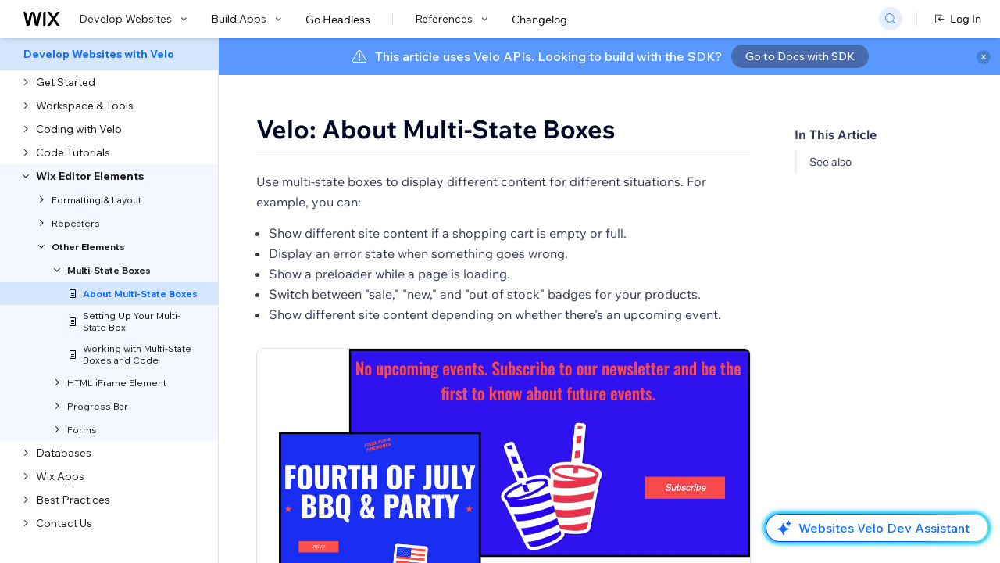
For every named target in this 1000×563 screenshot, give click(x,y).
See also (830, 162)
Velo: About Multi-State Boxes (436, 129)
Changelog (539, 20)
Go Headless (337, 20)
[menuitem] (109, 54)
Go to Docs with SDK (800, 56)
